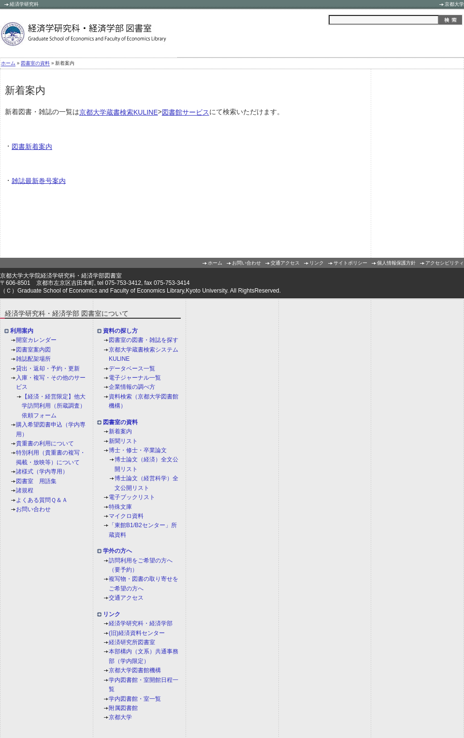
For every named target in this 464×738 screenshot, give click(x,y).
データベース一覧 (132, 368)
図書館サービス (185, 112)
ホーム (8, 63)
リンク (316, 263)
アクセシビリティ (444, 263)
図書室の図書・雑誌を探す (143, 340)
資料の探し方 (120, 330)
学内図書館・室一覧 (135, 698)
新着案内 (120, 431)
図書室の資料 (35, 63)
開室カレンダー (36, 340)
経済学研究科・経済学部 (141, 623)
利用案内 (21, 330)
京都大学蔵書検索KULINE (118, 112)
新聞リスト (123, 441)
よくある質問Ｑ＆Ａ (42, 500)
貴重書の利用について (45, 443)
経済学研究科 (24, 4)
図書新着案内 (32, 146)
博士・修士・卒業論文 (138, 450)
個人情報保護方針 (396, 263)
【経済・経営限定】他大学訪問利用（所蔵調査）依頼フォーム (54, 406)
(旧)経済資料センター (137, 633)
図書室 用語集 (36, 481)
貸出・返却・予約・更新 (48, 368)
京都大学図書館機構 (135, 670)
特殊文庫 (120, 506)
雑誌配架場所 (33, 358)
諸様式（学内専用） (42, 471)
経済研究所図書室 (132, 642)
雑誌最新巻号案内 (39, 180)
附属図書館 (123, 708)
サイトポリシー (350, 263)
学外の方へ (117, 550)
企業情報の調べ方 (132, 387)
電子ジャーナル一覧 (135, 377)
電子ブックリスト (132, 497)
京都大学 (454, 4)
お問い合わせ (246, 263)
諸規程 (24, 490)
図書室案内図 (33, 349)
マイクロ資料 (126, 516)
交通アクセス (285, 263)
